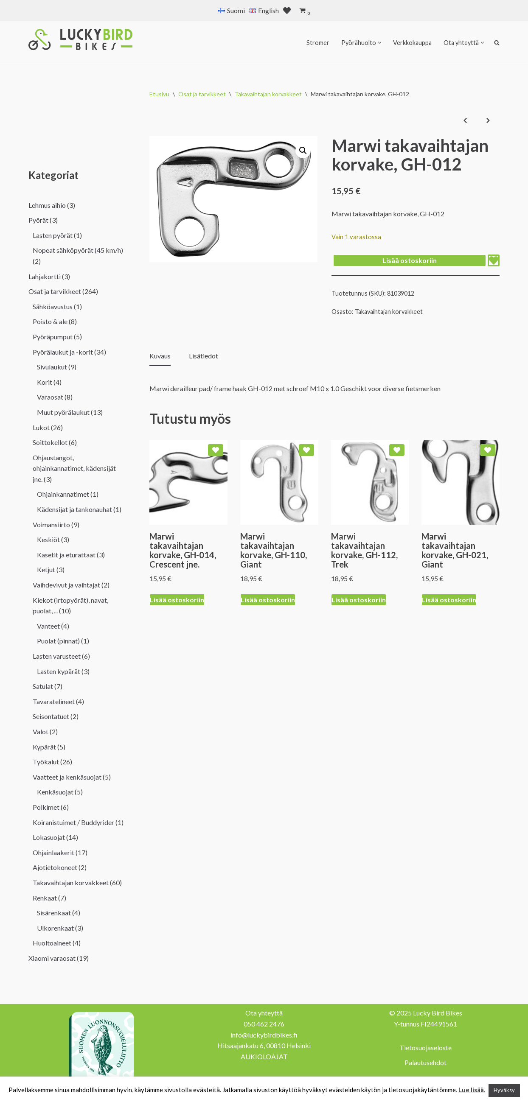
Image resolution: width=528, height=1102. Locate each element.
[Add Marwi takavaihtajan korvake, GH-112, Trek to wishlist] (396, 450)
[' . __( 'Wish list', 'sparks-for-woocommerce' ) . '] (287, 10)
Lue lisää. (471, 1090)
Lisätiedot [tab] (203, 356)
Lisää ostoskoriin (409, 260)
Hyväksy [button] (504, 1090)
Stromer (317, 42)
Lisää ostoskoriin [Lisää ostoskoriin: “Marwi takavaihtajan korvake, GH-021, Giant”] (449, 600)
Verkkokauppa (412, 42)
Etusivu (159, 94)
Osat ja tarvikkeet (202, 94)
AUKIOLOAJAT (264, 1056)
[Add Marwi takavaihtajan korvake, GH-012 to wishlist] (494, 260)
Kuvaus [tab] (160, 356)
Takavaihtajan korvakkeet (268, 94)
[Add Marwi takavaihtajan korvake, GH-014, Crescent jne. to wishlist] (215, 450)
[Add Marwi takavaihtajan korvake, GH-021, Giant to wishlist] (487, 450)
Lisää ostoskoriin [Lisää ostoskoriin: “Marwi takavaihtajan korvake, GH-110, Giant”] (268, 600)
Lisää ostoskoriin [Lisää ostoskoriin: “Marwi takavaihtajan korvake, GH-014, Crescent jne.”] (177, 600)
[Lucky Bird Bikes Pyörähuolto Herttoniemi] (80, 39)
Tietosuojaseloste (425, 1047)
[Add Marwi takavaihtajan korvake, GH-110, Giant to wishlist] (306, 450)
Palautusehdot (425, 1062)
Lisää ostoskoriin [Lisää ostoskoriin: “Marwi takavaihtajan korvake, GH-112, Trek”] (358, 600)
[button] (379, 42)
